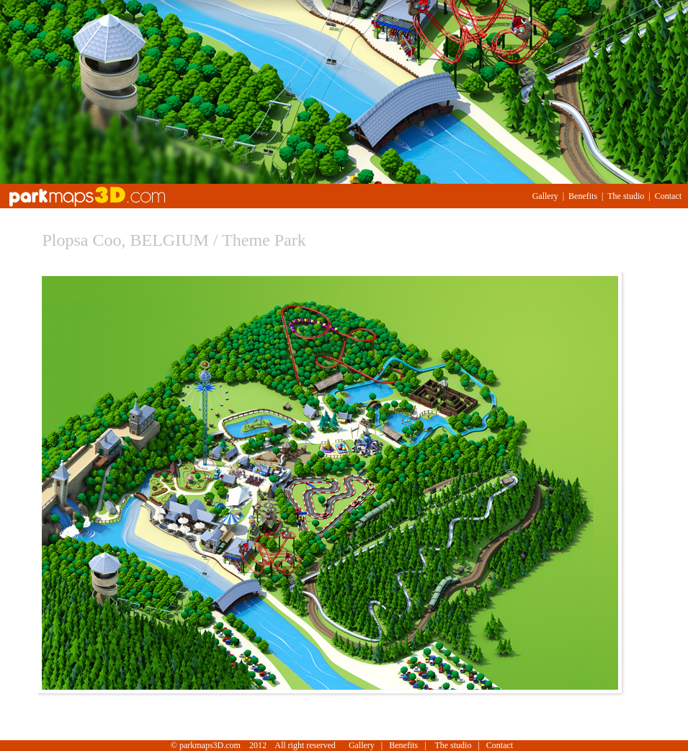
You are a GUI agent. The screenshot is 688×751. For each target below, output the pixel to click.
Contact (668, 196)
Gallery (545, 196)
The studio (625, 196)
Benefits (582, 196)
